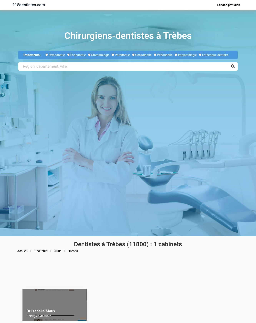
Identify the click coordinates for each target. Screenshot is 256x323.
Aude (58, 251)
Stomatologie (99, 55)
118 (28, 5)
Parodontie (121, 55)
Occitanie (40, 251)
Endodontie (76, 55)
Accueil (22, 251)
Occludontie (142, 55)
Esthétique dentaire (214, 55)
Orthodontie (55, 55)
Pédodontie (163, 55)
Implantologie (186, 55)
